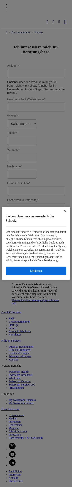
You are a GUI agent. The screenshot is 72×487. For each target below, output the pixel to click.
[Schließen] (65, 211)
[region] (36, 243)
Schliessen (36, 270)
